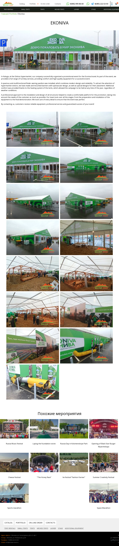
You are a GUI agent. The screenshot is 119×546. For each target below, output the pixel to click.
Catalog (22, 4)
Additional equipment (111, 9)
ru (112, 3)
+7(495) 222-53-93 (13, 540)
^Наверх (113, 540)
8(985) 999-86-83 (77, 4)
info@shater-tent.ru (12, 542)
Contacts (58, 4)
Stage (93, 9)
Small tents (25, 9)
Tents (42, 9)
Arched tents (59, 9)
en (112, 4)
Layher (76, 9)
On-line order (45, 4)
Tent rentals (8, 9)
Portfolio (33, 4)
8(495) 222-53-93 (101, 4)
